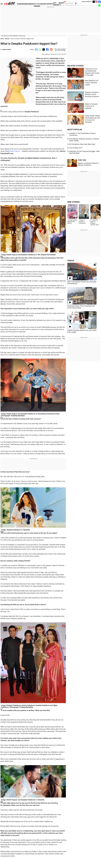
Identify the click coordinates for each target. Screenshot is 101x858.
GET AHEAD (56, 4)
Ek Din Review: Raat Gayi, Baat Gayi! (82, 144)
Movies (7, 38)
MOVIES (37, 4)
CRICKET (43, 4)
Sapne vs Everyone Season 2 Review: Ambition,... (88, 164)
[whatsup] (99, 5)
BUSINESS (30, 4)
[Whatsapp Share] (40, 49)
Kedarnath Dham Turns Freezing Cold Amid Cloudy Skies (81, 307)
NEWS (24, 4)
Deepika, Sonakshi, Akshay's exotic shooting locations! (92, 94)
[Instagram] (96, 1)
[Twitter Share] (43, 49)
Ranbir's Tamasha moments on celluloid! (91, 106)
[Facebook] (99, 1)
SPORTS (50, 4)
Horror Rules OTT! (75, 148)
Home (2, 38)
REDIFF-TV (62, 4)
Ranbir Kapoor (15, 151)
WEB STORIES (73, 202)
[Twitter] (93, 1)
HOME (19, 4)
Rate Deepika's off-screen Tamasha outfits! (92, 83)
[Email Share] (36, 49)
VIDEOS (70, 261)
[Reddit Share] (51, 49)
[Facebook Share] (47, 49)
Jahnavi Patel (6, 49)
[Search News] (75, 3)
